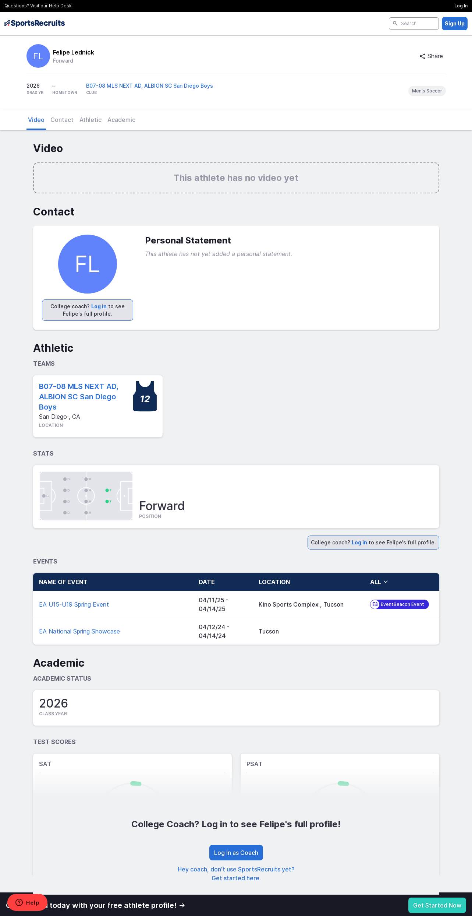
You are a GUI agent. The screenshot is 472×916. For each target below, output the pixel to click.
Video (36, 119)
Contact (62, 119)
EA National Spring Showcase (79, 631)
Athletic (90, 119)
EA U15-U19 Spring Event (74, 604)
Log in (99, 306)
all (379, 582)
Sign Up (455, 23)
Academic (121, 119)
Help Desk (60, 5)
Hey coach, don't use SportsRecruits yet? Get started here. (236, 874)
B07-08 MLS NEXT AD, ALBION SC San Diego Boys (149, 86)
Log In (461, 5)
